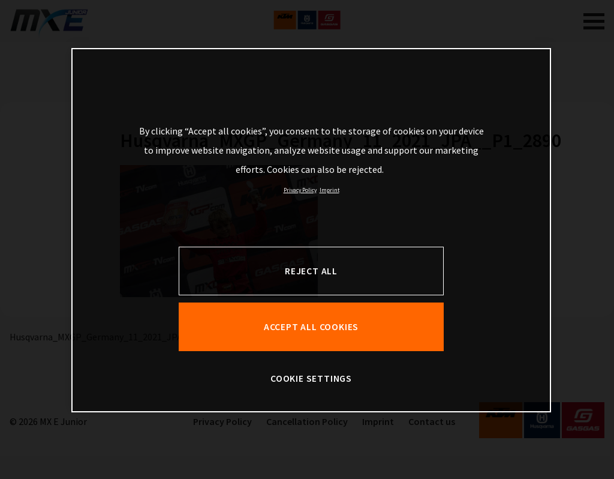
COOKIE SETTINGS (311, 378)
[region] (311, 230)
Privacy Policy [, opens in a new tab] (300, 190)
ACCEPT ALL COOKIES (311, 327)
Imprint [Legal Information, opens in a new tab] (329, 190)
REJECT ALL (311, 271)
